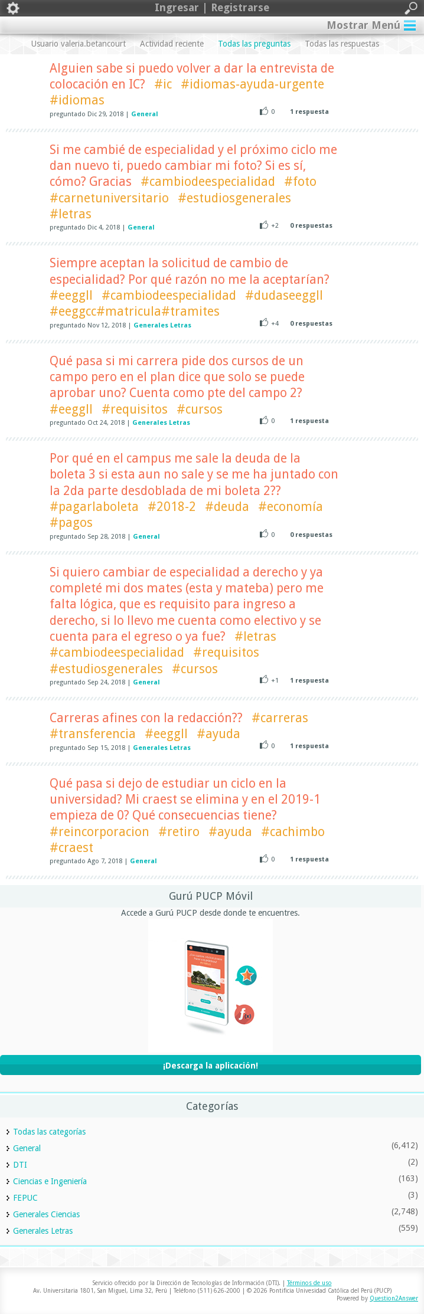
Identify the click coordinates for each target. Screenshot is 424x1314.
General (144, 114)
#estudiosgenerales (234, 198)
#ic (163, 84)
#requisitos (135, 409)
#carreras (280, 717)
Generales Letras (162, 325)
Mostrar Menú (363, 25)
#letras (71, 214)
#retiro (179, 831)
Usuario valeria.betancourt (78, 43)
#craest (71, 847)
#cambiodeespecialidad (208, 181)
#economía (290, 506)
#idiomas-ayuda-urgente (252, 84)
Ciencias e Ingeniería (50, 1181)
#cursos (200, 409)
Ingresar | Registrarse (212, 8)
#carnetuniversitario (109, 198)
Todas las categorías (49, 1131)
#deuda (227, 506)
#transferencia (93, 733)
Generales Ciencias (46, 1214)
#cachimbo (293, 831)
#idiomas (77, 100)
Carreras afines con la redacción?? (146, 717)
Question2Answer (394, 1298)
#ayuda (218, 733)
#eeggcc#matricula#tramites (135, 311)
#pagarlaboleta (94, 506)
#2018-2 (172, 506)
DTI (20, 1164)
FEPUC (25, 1197)
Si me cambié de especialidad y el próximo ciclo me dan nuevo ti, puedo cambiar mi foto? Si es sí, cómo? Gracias (193, 165)
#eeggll (71, 295)
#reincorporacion (99, 831)
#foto (300, 181)
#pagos (71, 522)
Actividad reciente (172, 43)
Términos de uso (309, 1283)
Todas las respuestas (342, 43)
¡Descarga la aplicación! (210, 1065)
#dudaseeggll (284, 295)
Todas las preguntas (254, 43)
